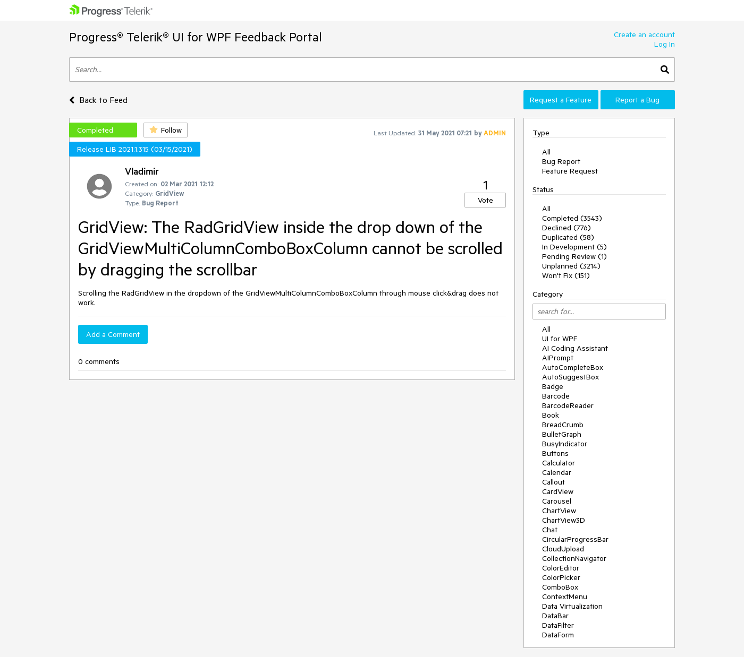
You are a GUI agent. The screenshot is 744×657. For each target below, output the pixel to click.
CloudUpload (563, 549)
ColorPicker (561, 577)
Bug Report (561, 161)
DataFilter (558, 625)
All (546, 152)
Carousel (556, 501)
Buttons (555, 453)
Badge (552, 386)
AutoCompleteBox (572, 367)
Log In (664, 44)
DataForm (558, 634)
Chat (549, 529)
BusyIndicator (564, 443)
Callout (553, 482)
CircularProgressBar (575, 539)
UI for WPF (559, 338)
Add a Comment (113, 334)
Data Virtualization (572, 606)
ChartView (559, 510)
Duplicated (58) (568, 237)
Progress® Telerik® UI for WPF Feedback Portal (195, 37)
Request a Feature (560, 100)
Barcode (556, 396)
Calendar (556, 472)
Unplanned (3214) (571, 266)
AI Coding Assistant (575, 348)
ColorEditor (560, 568)
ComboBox (560, 587)
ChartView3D (563, 520)
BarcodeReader (568, 405)
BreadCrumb (563, 424)
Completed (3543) (572, 218)
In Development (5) (574, 247)
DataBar (555, 615)
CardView (557, 491)
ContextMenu (564, 596)
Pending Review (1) (574, 256)
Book (550, 415)
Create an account (644, 34)
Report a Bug (637, 100)
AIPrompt (557, 357)
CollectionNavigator (574, 558)
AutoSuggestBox (570, 377)
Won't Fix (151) (566, 275)
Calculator (558, 463)
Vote (485, 200)
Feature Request (570, 171)
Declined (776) (566, 227)
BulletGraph (561, 434)
